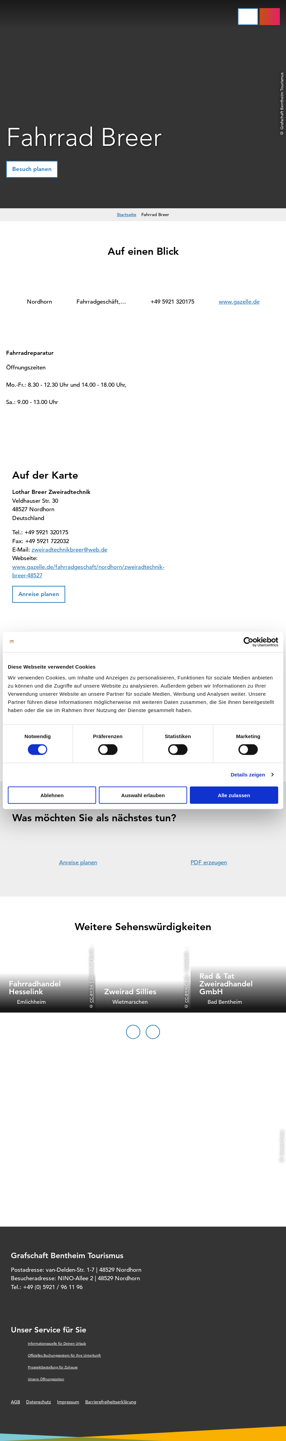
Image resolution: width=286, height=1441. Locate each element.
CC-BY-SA (91, 994)
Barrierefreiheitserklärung (110, 1402)
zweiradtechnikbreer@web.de (69, 549)
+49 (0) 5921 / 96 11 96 (53, 1287)
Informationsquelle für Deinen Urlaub (57, 1343)
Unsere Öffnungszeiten (46, 1379)
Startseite (126, 214)
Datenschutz (38, 1402)
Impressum (68, 1402)
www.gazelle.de (239, 301)
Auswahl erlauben (143, 795)
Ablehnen (52, 795)
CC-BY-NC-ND (186, 989)
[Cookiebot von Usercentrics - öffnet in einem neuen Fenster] (248, 642)
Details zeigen (248, 774)
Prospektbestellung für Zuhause (53, 1367)
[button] (32, 169)
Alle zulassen (234, 795)
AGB (15, 1402)
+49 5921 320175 (172, 301)
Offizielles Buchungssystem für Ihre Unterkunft (64, 1355)
